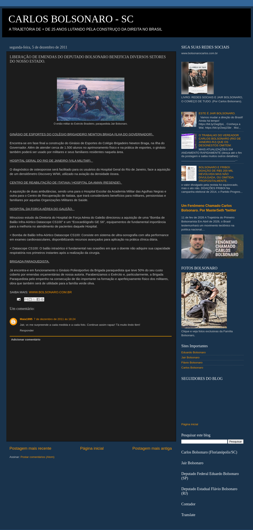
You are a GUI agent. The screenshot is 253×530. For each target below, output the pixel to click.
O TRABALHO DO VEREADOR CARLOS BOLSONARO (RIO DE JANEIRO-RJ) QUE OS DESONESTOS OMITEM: (220, 140)
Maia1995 (26, 319)
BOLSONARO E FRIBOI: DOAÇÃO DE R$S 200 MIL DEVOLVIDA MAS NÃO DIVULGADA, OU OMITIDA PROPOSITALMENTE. (216, 174)
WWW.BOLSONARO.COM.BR (50, 292)
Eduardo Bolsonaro (193, 352)
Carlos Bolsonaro (192, 367)
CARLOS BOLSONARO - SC (70, 18)
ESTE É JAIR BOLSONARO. (217, 113)
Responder (27, 330)
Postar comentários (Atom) (38, 457)
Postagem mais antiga (152, 448)
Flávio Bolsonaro (192, 362)
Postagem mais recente (30, 448)
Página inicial (92, 448)
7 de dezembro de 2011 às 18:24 (54, 319)
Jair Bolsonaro (190, 357)
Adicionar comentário (25, 339)
